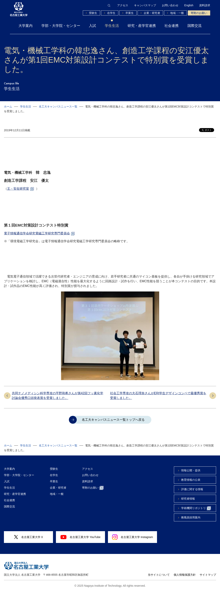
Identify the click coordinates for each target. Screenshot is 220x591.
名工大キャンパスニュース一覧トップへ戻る (113, 419)
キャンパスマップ (145, 5)
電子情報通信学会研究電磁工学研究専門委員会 (37, 233)
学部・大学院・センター (60, 26)
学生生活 (112, 26)
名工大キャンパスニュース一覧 (58, 106)
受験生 (93, 13)
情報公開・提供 (190, 470)
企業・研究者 (152, 13)
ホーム (8, 106)
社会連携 (171, 26)
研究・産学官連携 (142, 26)
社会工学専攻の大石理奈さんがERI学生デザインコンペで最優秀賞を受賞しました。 (158, 396)
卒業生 (129, 13)
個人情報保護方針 (185, 574)
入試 (92, 26)
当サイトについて (159, 574)
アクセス (122, 5)
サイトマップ (208, 574)
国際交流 (194, 26)
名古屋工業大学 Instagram (132, 537)
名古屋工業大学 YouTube (80, 537)
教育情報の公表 (190, 479)
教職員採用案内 (190, 517)
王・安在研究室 (18, 188)
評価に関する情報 (192, 489)
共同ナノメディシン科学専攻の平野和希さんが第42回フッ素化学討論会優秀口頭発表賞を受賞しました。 (57, 396)
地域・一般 (177, 13)
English (188, 5)
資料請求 (204, 5)
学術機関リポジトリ (196, 508)
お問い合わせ (170, 5)
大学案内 (25, 26)
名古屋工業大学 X (28, 537)
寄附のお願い (199, 13)
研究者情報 (188, 498)
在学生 (111, 13)
